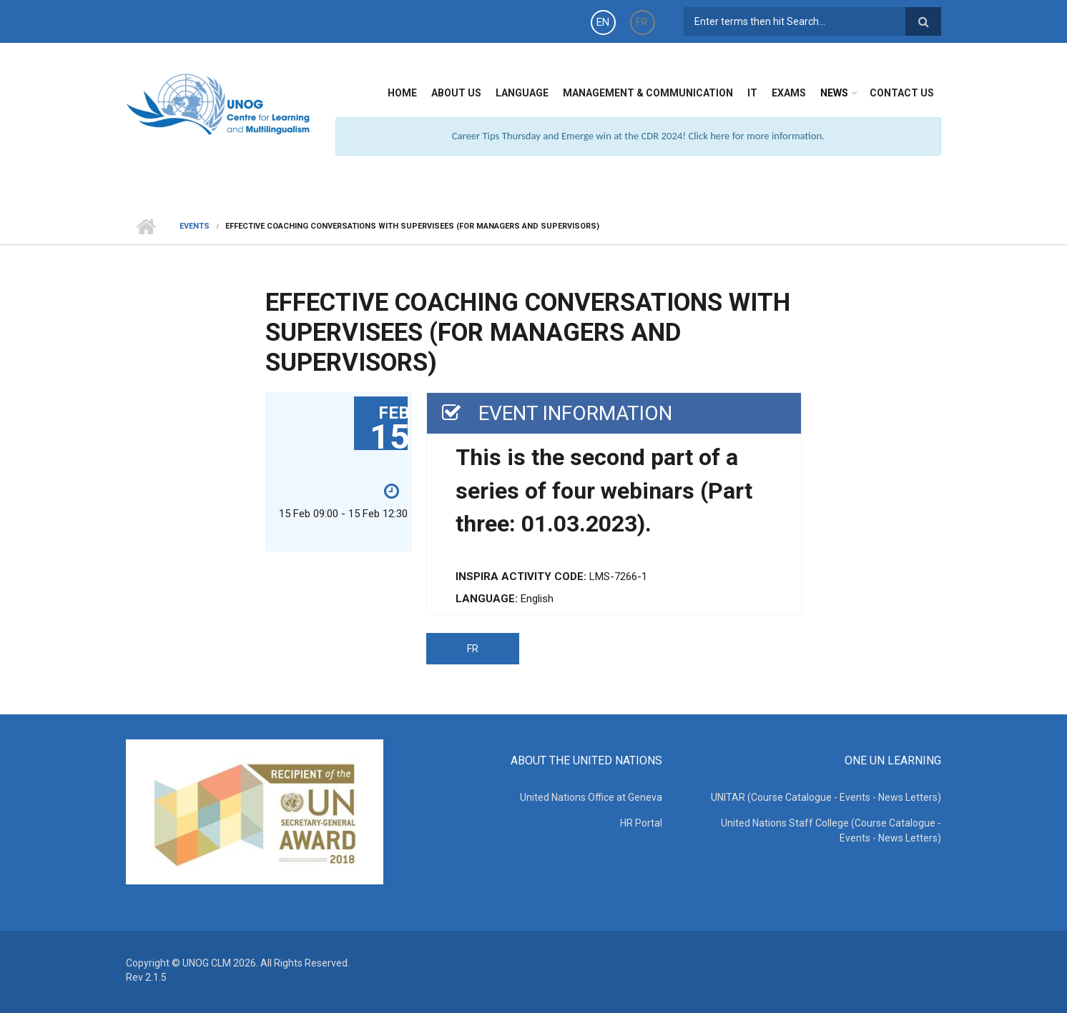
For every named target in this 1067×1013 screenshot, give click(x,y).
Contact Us (902, 93)
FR (642, 22)
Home (402, 93)
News (834, 93)
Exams (789, 93)
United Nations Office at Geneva (591, 797)
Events (195, 226)
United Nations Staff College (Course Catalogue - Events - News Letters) (831, 830)
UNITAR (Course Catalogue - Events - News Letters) (826, 797)
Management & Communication (648, 93)
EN (602, 22)
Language (522, 93)
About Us (456, 93)
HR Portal (641, 823)
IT (752, 93)
